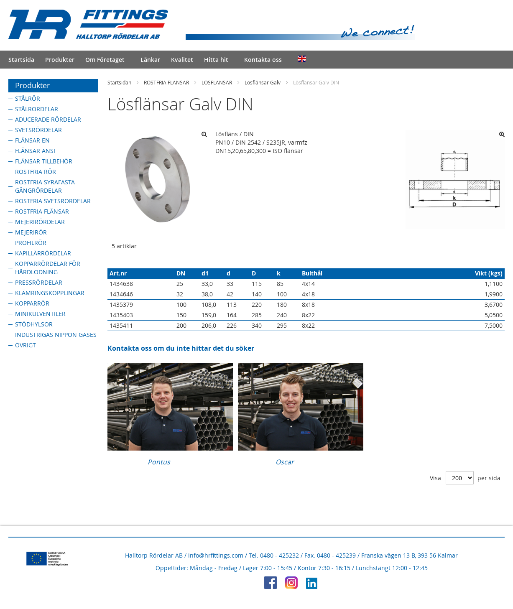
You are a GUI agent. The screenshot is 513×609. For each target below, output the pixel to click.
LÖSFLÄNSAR (217, 82)
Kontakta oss (263, 60)
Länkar (150, 60)
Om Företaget (105, 60)
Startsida (21, 60)
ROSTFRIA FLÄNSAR (166, 82)
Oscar (285, 461)
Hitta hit (216, 60)
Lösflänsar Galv (263, 82)
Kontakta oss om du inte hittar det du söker (180, 348)
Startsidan (119, 82)
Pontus (159, 461)
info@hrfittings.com (215, 555)
